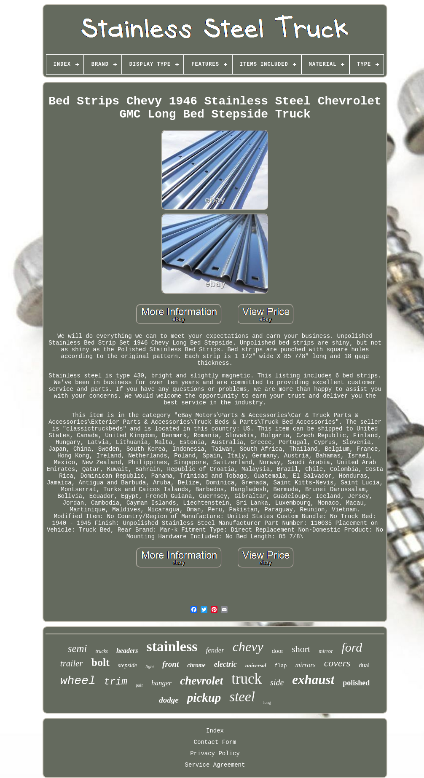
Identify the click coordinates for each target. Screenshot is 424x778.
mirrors (305, 664)
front (170, 664)
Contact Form (215, 742)
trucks (102, 651)
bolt (100, 662)
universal (255, 665)
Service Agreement (215, 765)
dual (364, 665)
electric (225, 664)
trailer (71, 663)
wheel (78, 680)
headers (127, 650)
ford (351, 647)
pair (139, 684)
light (149, 666)
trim (115, 681)
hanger (161, 683)
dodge (168, 699)
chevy (248, 646)
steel (242, 696)
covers (337, 663)
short (301, 649)
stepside (127, 665)
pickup (204, 697)
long (267, 702)
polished (356, 683)
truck (246, 679)
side (277, 682)
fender (215, 650)
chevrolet (201, 680)
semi (77, 648)
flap (281, 666)
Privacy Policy (215, 753)
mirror (326, 651)
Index (215, 730)
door (278, 650)
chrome (196, 665)
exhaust (313, 679)
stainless (171, 646)
